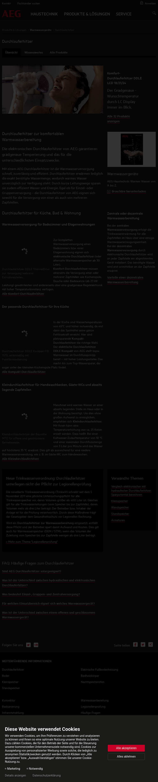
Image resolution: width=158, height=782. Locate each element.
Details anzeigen (15, 775)
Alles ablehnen (126, 756)
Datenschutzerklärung (46, 775)
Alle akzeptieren (126, 748)
